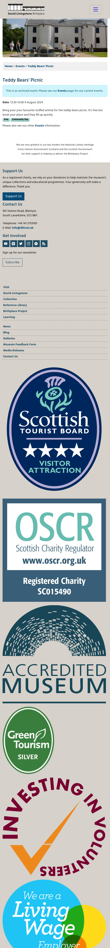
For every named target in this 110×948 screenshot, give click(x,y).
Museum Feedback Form (19, 344)
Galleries (9, 338)
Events (20, 66)
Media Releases (13, 350)
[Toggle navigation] (95, 9)
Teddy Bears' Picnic (41, 66)
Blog (6, 332)
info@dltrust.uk (22, 227)
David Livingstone (15, 293)
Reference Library (15, 305)
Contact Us (10, 356)
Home (9, 66)
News (7, 326)
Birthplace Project (15, 311)
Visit (6, 287)
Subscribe (12, 262)
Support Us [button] (13, 196)
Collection (10, 299)
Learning (9, 317)
